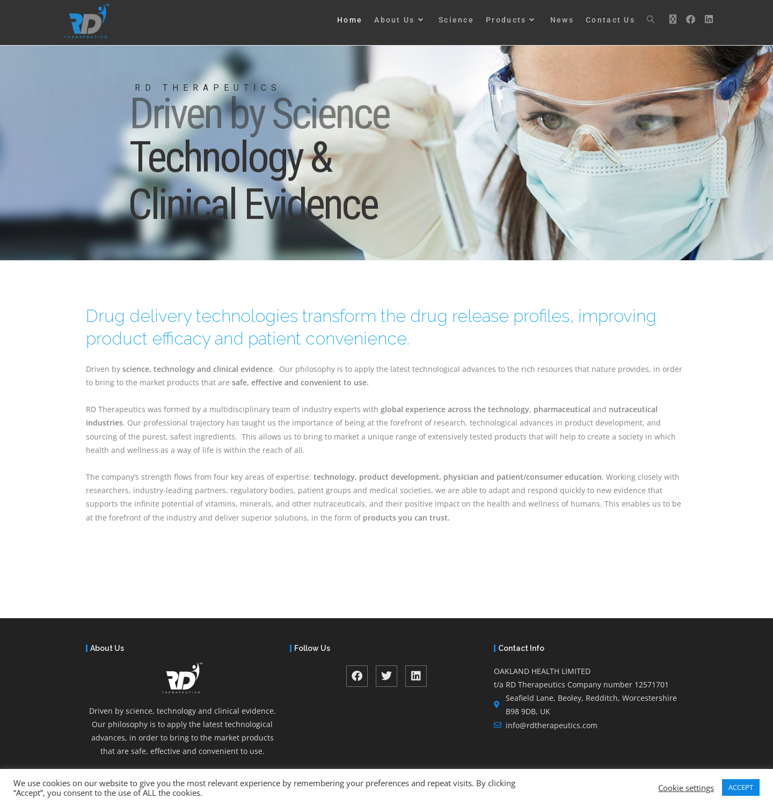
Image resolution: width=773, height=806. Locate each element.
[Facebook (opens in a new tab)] (688, 19)
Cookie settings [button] (686, 788)
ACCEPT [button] (740, 787)
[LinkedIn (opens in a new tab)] (706, 19)
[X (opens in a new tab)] (670, 19)
